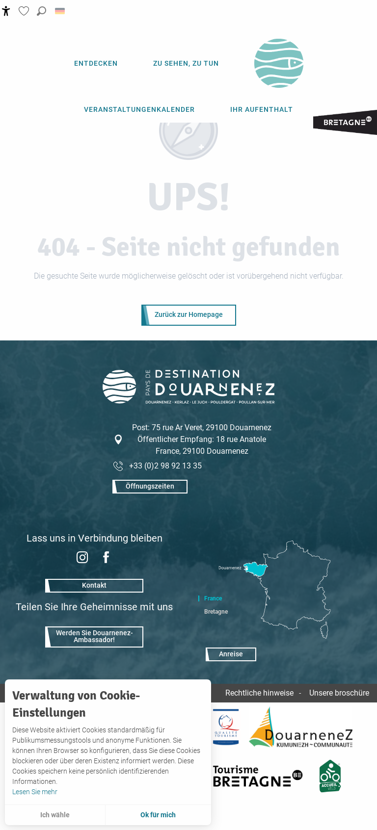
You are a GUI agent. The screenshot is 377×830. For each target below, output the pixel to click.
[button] (41, 11)
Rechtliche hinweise (259, 693)
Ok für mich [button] (158, 815)
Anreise (231, 654)
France (213, 598)
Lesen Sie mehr (34, 792)
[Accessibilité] (6, 11)
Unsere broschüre (339, 693)
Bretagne (216, 612)
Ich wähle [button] (55, 815)
